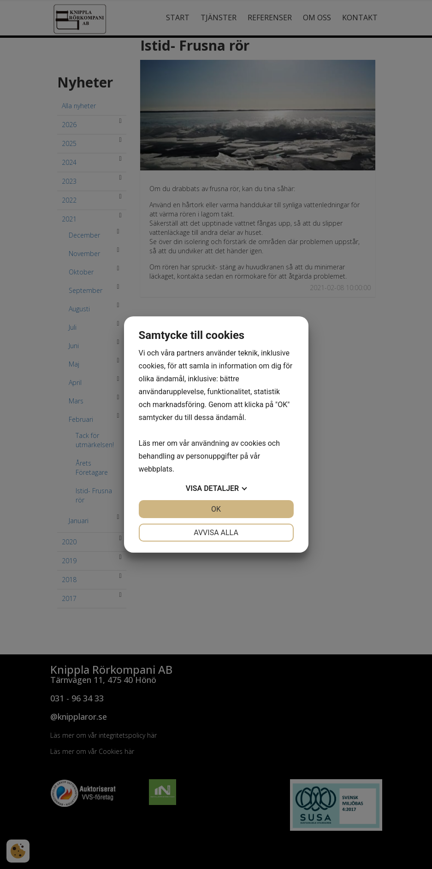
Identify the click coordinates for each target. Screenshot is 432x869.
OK (216, 509)
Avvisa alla (216, 532)
